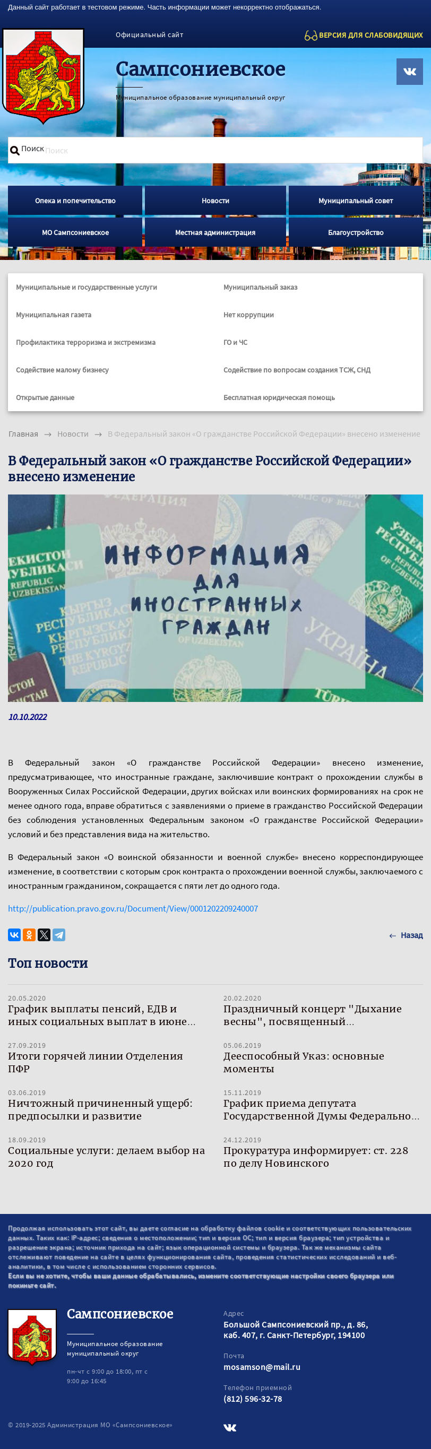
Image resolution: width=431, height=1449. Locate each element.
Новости (215, 200)
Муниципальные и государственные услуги (86, 287)
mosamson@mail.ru (261, 1366)
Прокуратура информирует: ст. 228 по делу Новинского (315, 1156)
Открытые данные (45, 397)
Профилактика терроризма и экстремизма (86, 342)
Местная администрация (215, 232)
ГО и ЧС (235, 342)
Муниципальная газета (53, 314)
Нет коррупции (248, 314)
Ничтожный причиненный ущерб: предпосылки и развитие (100, 1109)
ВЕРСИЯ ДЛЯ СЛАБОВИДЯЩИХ (371, 35)
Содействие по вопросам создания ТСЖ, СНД (296, 370)
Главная (23, 433)
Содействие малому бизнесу (62, 370)
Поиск (32, 148)
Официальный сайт (149, 34)
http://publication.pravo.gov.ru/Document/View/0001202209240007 (133, 908)
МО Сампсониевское (75, 232)
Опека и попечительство (75, 200)
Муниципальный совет (355, 200)
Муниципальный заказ (260, 287)
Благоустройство (356, 232)
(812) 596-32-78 (252, 1398)
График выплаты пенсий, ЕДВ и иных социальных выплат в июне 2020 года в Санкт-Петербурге (97, 1021)
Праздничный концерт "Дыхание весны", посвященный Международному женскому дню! (313, 1021)
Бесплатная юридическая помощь (279, 397)
